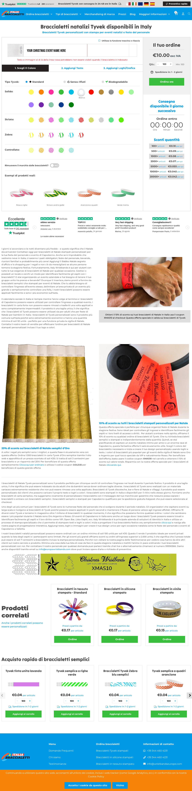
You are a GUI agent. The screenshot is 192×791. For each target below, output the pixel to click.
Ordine (72, 639)
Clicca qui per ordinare (32, 464)
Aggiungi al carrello (23, 714)
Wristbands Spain (152, 4)
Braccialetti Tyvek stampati (112, 750)
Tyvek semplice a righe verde (72, 672)
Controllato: (12, 149)
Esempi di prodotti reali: (20, 175)
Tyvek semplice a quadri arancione (169, 672)
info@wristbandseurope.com (164, 763)
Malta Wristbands (128, 4)
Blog (132, 14)
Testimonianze (57, 763)
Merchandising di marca (100, 14)
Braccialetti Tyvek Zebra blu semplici (120, 672)
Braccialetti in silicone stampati (114, 757)
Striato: (9, 119)
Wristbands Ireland (134, 4)
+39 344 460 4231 (157, 750)
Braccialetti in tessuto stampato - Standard (72, 590)
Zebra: (9, 134)
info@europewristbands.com (54, 549)
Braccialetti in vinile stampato (167, 590)
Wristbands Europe (140, 4)
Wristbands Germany (146, 4)
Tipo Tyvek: (12, 81)
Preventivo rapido (178, 4)
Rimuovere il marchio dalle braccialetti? (26, 165)
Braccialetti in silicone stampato (119, 590)
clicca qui (166, 522)
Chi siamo (55, 757)
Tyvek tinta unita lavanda (24, 671)
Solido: (9, 91)
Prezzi (122, 14)
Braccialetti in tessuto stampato (115, 763)
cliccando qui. (114, 465)
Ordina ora (166, 81)
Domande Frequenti (61, 750)
